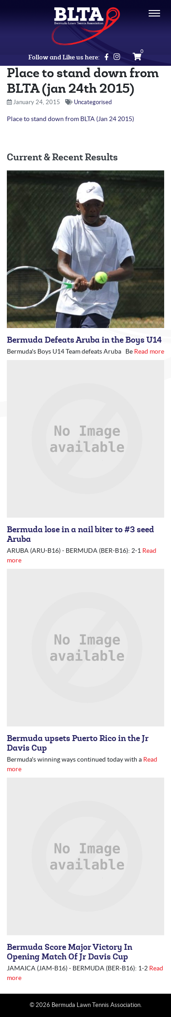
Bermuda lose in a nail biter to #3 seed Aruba (80, 534)
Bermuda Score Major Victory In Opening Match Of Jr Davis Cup (69, 952)
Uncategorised (93, 102)
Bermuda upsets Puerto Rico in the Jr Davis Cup (78, 743)
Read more (149, 351)
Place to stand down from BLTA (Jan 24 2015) (70, 118)
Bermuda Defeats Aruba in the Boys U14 (84, 340)
